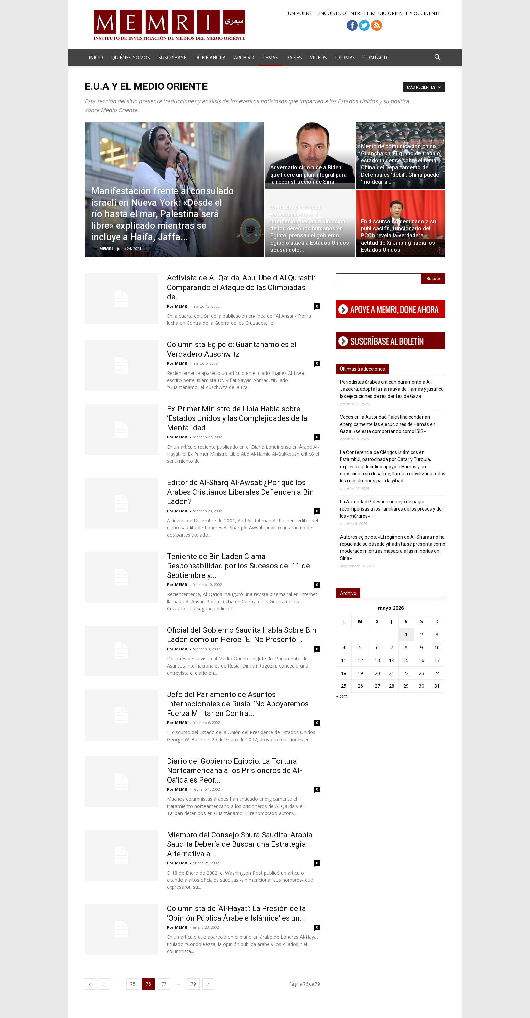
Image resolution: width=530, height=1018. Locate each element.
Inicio (96, 57)
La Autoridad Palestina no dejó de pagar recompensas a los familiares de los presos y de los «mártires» (391, 509)
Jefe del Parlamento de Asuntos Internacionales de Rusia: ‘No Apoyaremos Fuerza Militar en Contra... (238, 704)
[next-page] (208, 984)
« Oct (341, 696)
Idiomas (345, 57)
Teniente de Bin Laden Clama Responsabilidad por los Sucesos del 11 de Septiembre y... (238, 566)
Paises (294, 57)
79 (193, 984)
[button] (437, 58)
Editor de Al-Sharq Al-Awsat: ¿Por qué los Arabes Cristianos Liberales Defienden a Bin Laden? (240, 492)
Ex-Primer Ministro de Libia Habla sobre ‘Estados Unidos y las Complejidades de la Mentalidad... (237, 418)
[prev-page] (90, 984)
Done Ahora (210, 57)
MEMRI (106, 248)
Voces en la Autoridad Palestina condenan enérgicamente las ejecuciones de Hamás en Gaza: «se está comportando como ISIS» (387, 424)
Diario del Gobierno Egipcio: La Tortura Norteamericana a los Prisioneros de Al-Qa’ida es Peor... (234, 770)
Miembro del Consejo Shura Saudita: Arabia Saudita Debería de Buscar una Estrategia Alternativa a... (239, 844)
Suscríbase (172, 57)
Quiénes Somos (130, 57)
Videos (318, 57)
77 (164, 984)
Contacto (376, 57)
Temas (270, 57)
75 (132, 984)
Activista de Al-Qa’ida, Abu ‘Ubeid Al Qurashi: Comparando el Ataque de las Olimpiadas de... (241, 287)
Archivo (244, 57)
